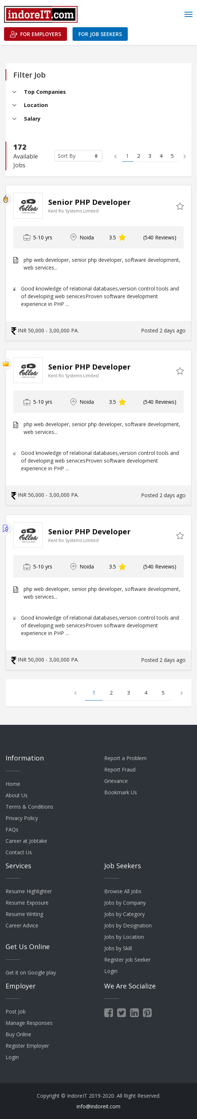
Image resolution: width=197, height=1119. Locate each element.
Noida (82, 237)
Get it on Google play (31, 972)
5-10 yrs (37, 237)
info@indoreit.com (98, 1106)
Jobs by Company (125, 902)
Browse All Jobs (122, 891)
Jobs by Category (124, 913)
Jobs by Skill (118, 948)
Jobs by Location (124, 936)
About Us (17, 795)
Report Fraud (120, 769)
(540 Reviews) (159, 237)
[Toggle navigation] (188, 14)
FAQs (12, 829)
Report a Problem (125, 758)
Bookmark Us (120, 792)
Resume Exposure (27, 902)
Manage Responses (29, 1022)
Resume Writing (24, 913)
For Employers (35, 34)
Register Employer (27, 1045)
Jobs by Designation (128, 925)
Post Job (16, 1011)
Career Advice (22, 925)
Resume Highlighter (29, 891)
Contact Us (19, 852)
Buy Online (18, 1034)
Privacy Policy (22, 818)
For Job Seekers (100, 34)
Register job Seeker (127, 959)
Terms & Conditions (29, 806)
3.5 (117, 237)
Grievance (116, 780)
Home (13, 783)
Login (110, 970)
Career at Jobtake (26, 840)
